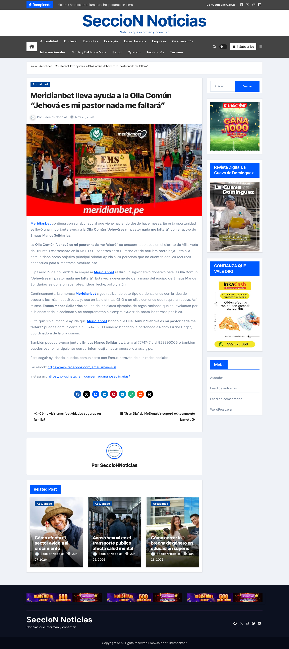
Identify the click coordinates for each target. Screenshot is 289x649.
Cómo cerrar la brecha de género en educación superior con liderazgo (172, 545)
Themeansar (177, 643)
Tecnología (155, 52)
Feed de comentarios (226, 399)
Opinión (134, 52)
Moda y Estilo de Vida (89, 52)
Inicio (34, 66)
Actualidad (49, 41)
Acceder (216, 378)
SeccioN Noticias (144, 20)
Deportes (90, 41)
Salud (117, 52)
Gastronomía (182, 41)
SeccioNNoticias (55, 117)
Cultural (70, 41)
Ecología (111, 41)
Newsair (156, 643)
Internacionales (53, 52)
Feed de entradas (223, 388)
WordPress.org (221, 409)
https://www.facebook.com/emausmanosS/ (82, 367)
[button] (261, 47)
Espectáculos (135, 41)
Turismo (176, 52)
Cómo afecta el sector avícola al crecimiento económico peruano (55, 545)
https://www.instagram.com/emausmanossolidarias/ (89, 376)
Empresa (159, 41)
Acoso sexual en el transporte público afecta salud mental (113, 543)
